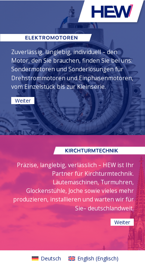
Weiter (23, 100)
